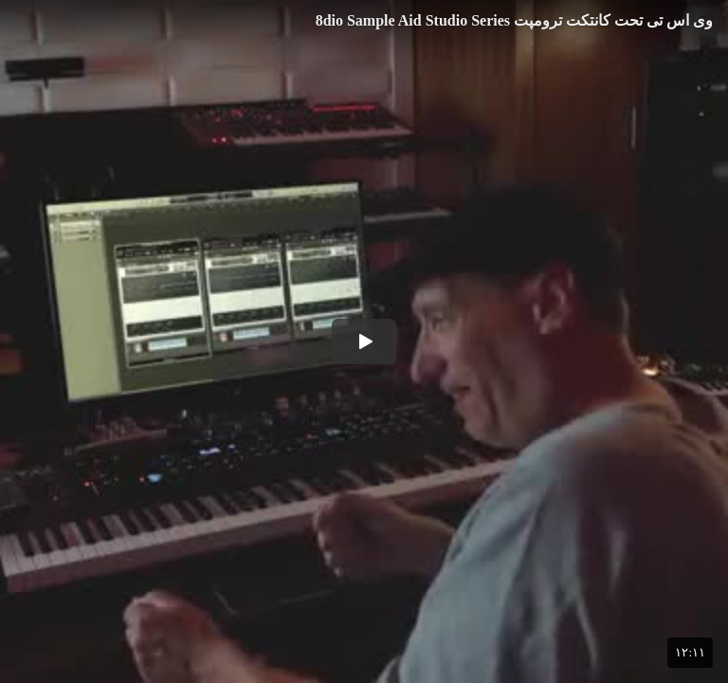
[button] (364, 341)
